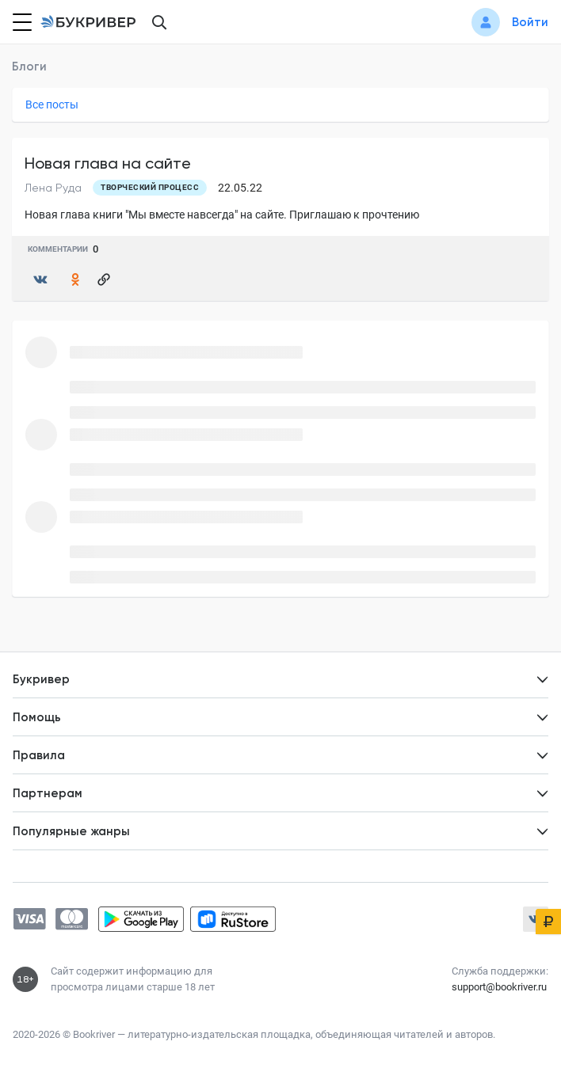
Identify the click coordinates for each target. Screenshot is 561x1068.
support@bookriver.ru (499, 987)
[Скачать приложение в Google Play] (141, 919)
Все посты (51, 104)
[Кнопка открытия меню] (20, 22)
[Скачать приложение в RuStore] (233, 919)
